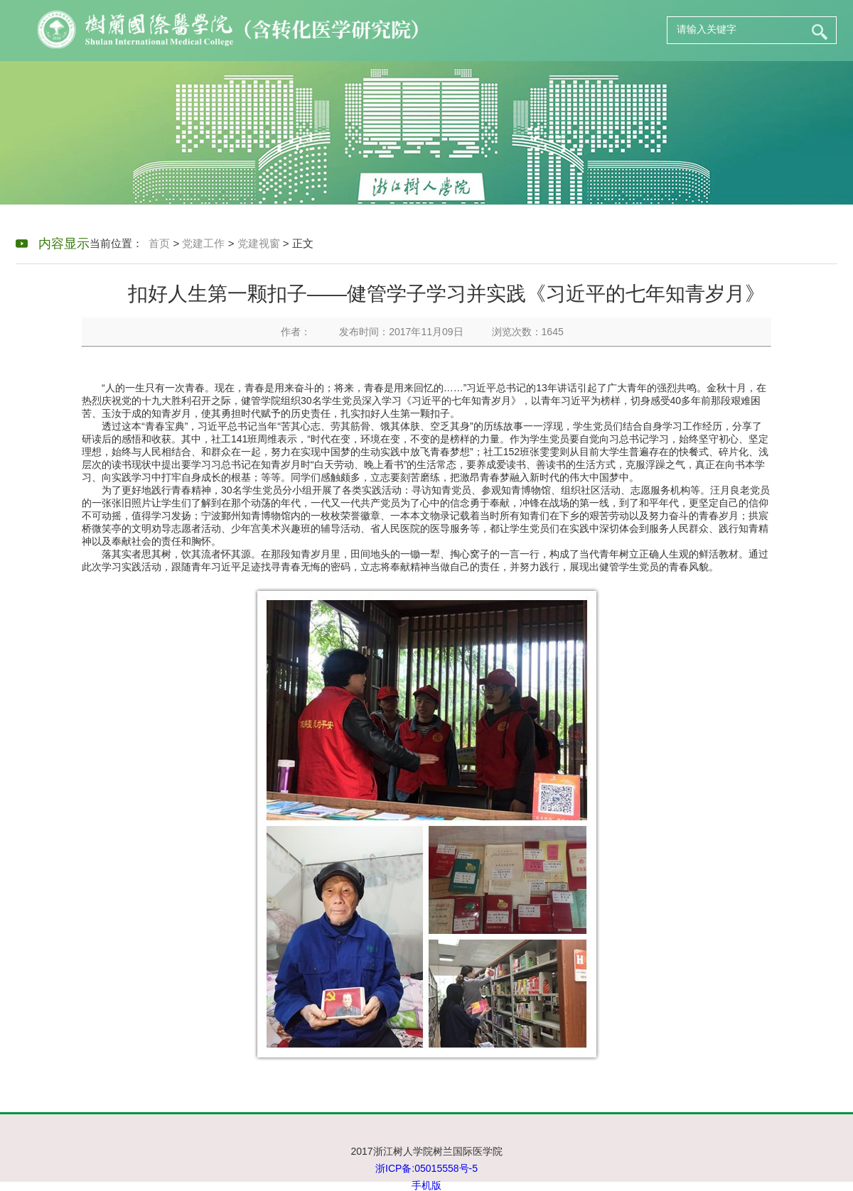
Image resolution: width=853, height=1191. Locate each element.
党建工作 (203, 243)
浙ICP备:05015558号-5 (426, 1168)
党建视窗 (258, 243)
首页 (159, 243)
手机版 (426, 1185)
